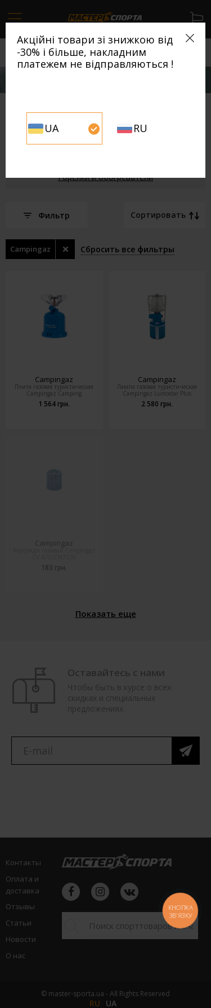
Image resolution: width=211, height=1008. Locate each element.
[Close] (190, 38)
